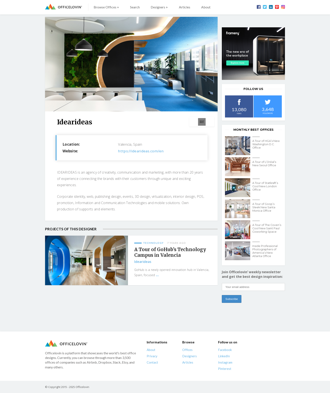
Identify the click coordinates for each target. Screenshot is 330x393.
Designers (189, 356)
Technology (153, 242)
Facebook (225, 350)
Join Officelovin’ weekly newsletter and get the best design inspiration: (252, 274)
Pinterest (224, 369)
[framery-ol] (253, 53)
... (157, 275)
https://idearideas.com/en (141, 151)
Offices (187, 350)
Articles (184, 7)
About (205, 7)
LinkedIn (224, 356)
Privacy (152, 356)
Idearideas (142, 261)
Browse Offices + (106, 7)
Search (135, 7)
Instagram (225, 362)
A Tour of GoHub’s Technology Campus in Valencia (170, 252)
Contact (152, 362)
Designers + (159, 7)
